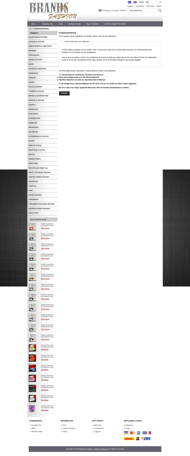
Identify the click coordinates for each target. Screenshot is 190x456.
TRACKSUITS (34, 55)
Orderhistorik (99, 428)
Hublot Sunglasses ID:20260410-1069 (47, 275)
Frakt (128, 428)
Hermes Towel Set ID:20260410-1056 (47, 406)
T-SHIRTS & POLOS (36, 91)
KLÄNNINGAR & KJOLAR (39, 136)
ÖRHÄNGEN (33, 127)
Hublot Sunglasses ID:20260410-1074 (47, 224)
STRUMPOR (33, 200)
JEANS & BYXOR (35, 60)
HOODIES (32, 51)
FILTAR (31, 141)
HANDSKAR (33, 73)
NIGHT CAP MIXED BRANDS (40, 172)
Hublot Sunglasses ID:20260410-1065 (47, 315)
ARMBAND (33, 123)
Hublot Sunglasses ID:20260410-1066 (47, 305)
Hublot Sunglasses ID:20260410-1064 (47, 326)
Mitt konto (150, 6)
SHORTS (32, 105)
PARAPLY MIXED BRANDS (39, 177)
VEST (31, 191)
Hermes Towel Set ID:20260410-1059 (47, 376)
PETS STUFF (34, 213)
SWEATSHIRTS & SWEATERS (40, 46)
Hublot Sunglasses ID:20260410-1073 (47, 234)
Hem (33, 24)
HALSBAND (33, 132)
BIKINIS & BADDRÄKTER (38, 96)
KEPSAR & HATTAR (36, 100)
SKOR (31, 64)
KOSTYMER (33, 163)
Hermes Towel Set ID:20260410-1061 (47, 356)
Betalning (129, 425)
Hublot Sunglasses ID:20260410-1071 (47, 255)
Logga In (130, 6)
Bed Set (32, 154)
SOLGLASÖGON (35, 87)
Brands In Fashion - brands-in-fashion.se (94, 449)
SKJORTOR (33, 181)
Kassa (159, 6)
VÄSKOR (32, 78)
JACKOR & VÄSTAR (36, 42)
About (65, 431)
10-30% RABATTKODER (38, 37)
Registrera (140, 6)
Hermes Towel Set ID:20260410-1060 (47, 366)
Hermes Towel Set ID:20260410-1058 (47, 386)
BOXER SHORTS (35, 195)
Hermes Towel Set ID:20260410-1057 (47, 396)
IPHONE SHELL (35, 159)
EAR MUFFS (33, 114)
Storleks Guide (36, 431)
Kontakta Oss (36, 425)
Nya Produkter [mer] (38, 219)
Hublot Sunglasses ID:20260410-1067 (47, 295)
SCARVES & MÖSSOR (37, 69)
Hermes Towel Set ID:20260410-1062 (47, 346)
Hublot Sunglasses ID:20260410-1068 (47, 285)
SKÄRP (31, 82)
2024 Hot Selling (35, 145)
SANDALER (33, 109)
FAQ (64, 425)
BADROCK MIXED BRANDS (39, 209)
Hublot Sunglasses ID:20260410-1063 (47, 336)
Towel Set (32, 186)
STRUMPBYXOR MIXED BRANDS (42, 204)
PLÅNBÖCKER (34, 118)
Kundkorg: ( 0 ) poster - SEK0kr (114, 10)
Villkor (33, 428)
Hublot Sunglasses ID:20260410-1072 (47, 245)
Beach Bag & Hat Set (37, 150)
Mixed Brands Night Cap (38, 168)
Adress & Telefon (69, 428)
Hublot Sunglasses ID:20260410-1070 (47, 265)
